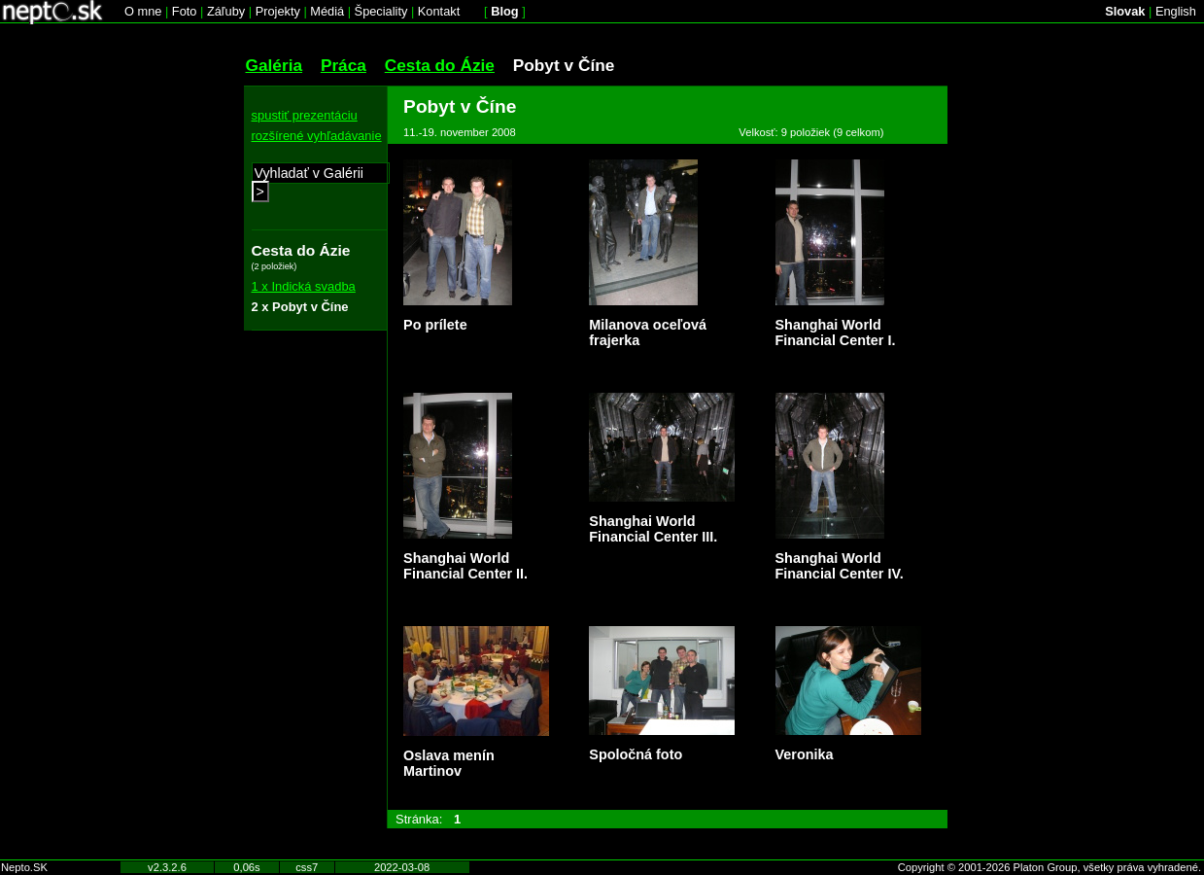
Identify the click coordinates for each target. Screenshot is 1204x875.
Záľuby (226, 11)
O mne (142, 11)
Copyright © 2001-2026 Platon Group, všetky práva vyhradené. (1049, 867)
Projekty (278, 11)
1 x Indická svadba (304, 286)
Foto (184, 11)
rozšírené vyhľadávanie (317, 135)
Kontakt (439, 11)
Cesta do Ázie (440, 65)
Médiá (327, 11)
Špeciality (381, 11)
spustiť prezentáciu (305, 115)
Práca (343, 65)
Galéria (274, 65)
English (1175, 11)
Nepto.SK (24, 867)
